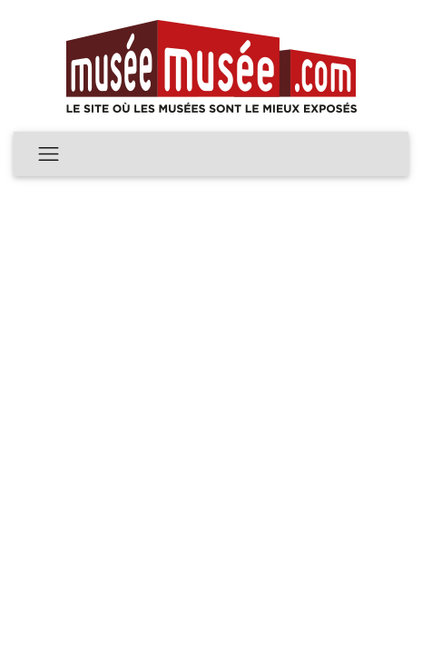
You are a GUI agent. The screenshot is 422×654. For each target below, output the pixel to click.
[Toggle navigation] (48, 153)
